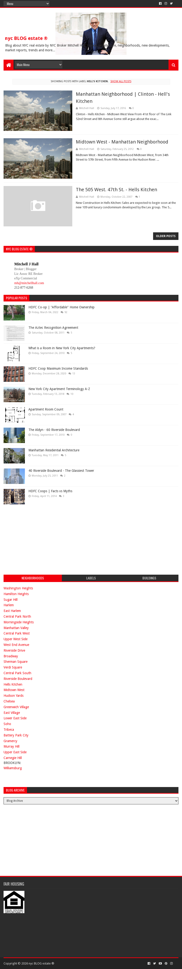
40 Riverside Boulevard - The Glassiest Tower (61, 471)
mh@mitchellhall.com (29, 283)
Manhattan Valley (16, 628)
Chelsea (9, 701)
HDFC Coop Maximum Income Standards (58, 368)
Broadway (11, 656)
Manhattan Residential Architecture (53, 450)
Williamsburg (13, 768)
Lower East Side (15, 718)
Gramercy (10, 741)
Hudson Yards (13, 695)
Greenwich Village (16, 707)
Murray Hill (11, 746)
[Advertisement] (39, 538)
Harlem (9, 605)
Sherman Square (15, 662)
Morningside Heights (19, 622)
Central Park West (17, 633)
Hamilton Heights (16, 594)
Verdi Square (13, 667)
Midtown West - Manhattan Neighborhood (122, 142)
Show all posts (120, 81)
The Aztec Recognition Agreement (53, 327)
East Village (12, 713)
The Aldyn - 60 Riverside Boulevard (54, 430)
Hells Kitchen (13, 684)
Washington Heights (18, 588)
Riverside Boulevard (18, 679)
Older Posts (166, 236)
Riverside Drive (14, 650)
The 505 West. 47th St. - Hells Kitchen (116, 189)
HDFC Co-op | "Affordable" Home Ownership (61, 307)
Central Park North (17, 616)
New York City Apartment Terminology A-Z (59, 389)
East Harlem (12, 611)
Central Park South (17, 673)
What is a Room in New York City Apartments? (61, 348)
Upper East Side (15, 752)
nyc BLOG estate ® (26, 38)
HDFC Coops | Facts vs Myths (50, 491)
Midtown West (14, 690)
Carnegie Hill (13, 758)
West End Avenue (16, 645)
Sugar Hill (11, 599)
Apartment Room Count (45, 409)
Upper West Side (15, 639)
